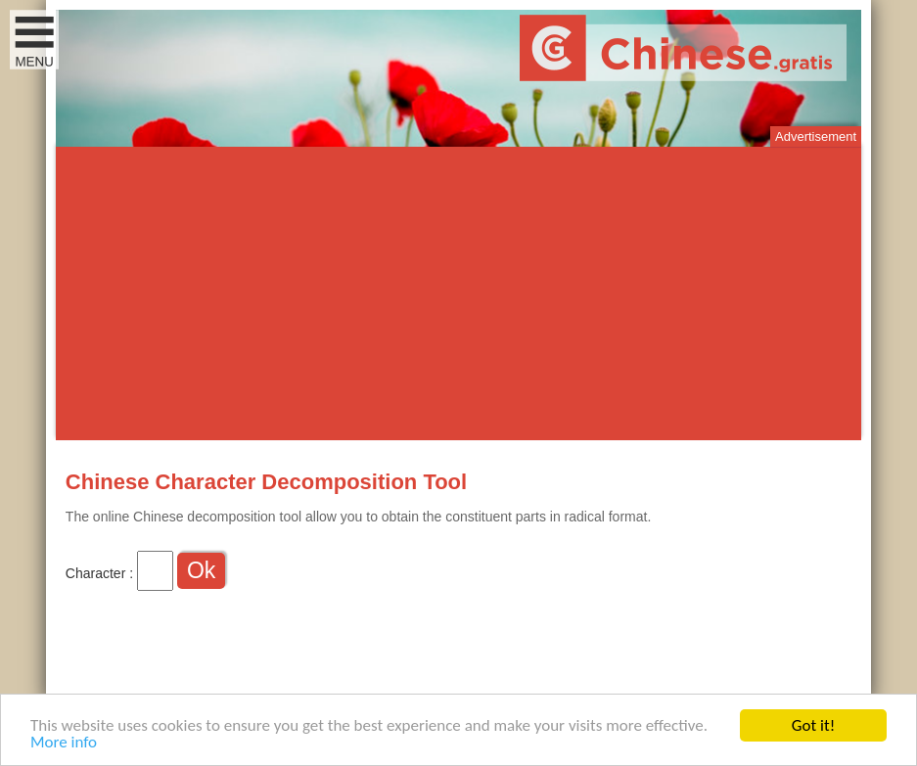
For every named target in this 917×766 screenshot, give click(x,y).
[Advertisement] (458, 293)
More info (63, 743)
